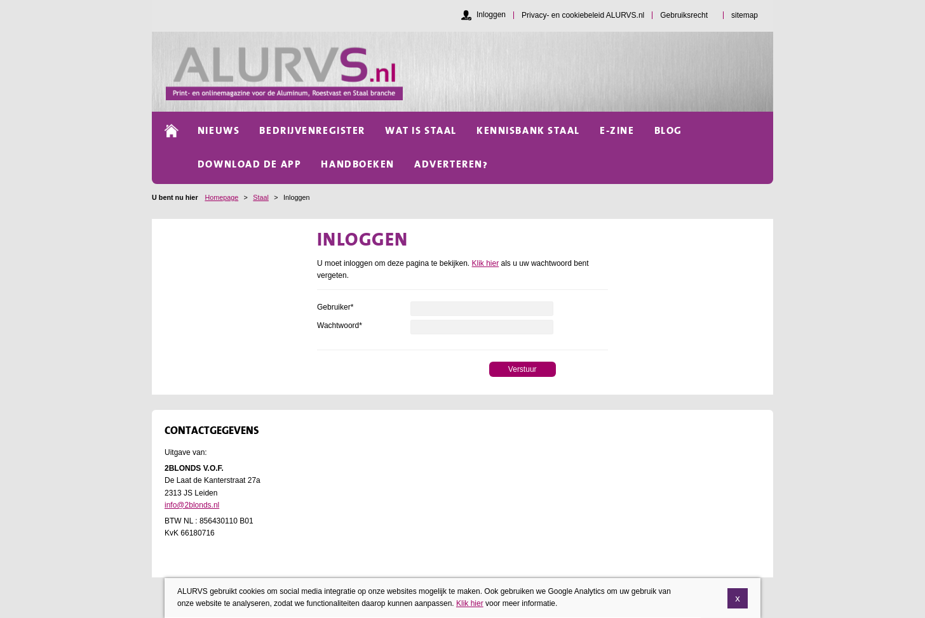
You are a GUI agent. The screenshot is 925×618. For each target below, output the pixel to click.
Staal (261, 197)
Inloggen (491, 14)
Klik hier (485, 263)
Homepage (221, 197)
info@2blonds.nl (192, 505)
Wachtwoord (339, 325)
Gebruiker (335, 307)
